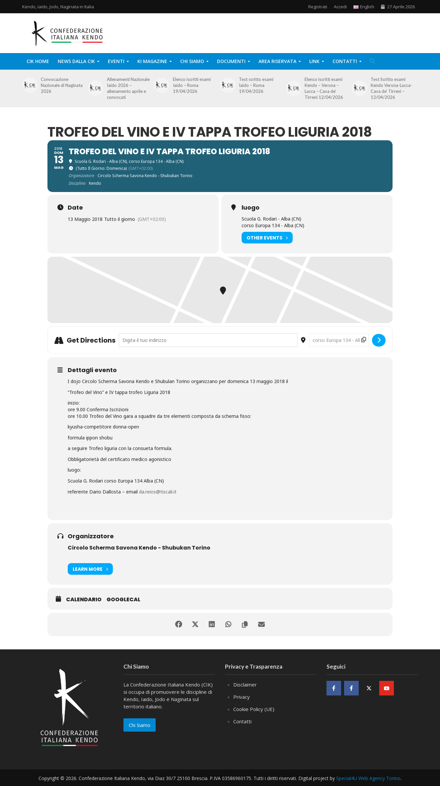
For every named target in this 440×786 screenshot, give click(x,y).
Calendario (84, 599)
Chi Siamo (192, 61)
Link (314, 61)
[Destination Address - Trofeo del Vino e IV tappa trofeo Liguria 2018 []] (339, 340)
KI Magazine (152, 61)
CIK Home (38, 61)
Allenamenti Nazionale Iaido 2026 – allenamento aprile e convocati (128, 88)
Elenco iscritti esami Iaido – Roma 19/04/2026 (192, 85)
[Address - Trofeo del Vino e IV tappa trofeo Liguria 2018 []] (208, 340)
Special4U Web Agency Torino (368, 778)
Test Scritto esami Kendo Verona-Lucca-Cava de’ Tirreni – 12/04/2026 (391, 88)
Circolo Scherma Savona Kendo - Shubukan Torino (139, 548)
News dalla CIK (76, 61)
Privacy (241, 696)
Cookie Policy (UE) (253, 709)
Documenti (231, 61)
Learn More (90, 569)
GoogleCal (123, 599)
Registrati (317, 7)
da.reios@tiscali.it (158, 492)
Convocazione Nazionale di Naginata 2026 (62, 85)
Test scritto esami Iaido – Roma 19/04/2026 (256, 85)
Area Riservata (277, 61)
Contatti (344, 61)
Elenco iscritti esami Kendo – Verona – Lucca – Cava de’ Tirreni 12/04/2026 (324, 88)
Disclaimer (245, 684)
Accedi (340, 7)
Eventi (116, 61)
